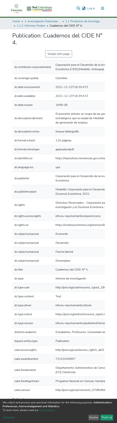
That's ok (106, 417)
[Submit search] (78, 8)
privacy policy (47, 410)
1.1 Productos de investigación (83, 21)
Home (16, 21)
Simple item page (58, 54)
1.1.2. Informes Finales (31, 26)
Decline (93, 417)
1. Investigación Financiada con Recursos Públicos (43, 21)
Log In (91, 8)
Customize (8, 417)
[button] (84, 8)
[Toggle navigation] (103, 8)
